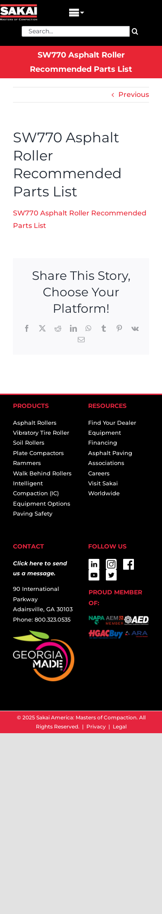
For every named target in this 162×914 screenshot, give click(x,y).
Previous (133, 94)
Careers (99, 473)
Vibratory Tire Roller (41, 432)
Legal (120, 726)
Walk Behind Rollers (42, 473)
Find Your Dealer (112, 422)
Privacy (96, 726)
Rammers (27, 462)
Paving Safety (32, 513)
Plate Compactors (38, 452)
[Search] (135, 31)
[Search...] (76, 31)
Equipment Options (41, 503)
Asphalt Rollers (35, 422)
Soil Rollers (28, 442)
